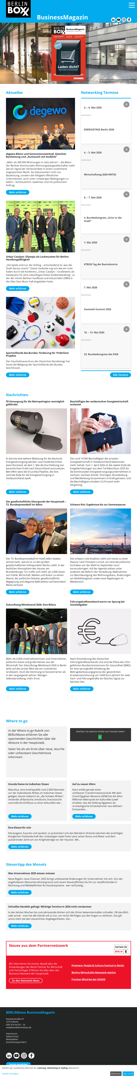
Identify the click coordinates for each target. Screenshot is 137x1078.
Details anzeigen (10, 1073)
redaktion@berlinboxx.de (18, 1027)
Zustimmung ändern (16, 1042)
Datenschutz (12, 1036)
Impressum (11, 1033)
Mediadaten (12, 1039)
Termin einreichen (18, 1064)
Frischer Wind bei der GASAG (88, 979)
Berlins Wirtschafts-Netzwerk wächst (94, 972)
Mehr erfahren (17, 192)
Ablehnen (116, 1073)
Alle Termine (120, 375)
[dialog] (68, 1071)
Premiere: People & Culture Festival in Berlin (98, 965)
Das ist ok (128, 1073)
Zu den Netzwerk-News (26, 980)
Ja (100, 737)
